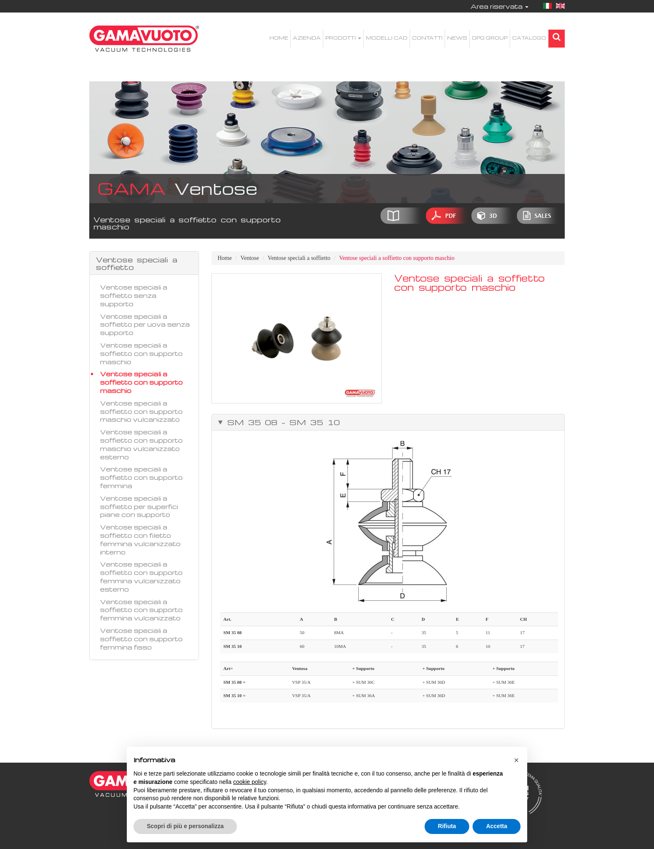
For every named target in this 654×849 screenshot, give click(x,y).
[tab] (388, 422)
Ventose (250, 258)
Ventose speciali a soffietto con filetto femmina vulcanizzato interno (140, 539)
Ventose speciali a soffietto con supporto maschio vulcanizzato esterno (141, 444)
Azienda (307, 38)
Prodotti (343, 38)
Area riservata (499, 6)
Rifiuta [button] (447, 826)
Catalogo (529, 38)
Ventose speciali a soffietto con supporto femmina (141, 477)
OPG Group (490, 38)
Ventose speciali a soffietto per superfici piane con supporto (139, 506)
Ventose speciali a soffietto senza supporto (133, 295)
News (457, 38)
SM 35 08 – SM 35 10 (281, 422)
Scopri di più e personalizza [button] (185, 826)
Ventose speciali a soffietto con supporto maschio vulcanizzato (141, 411)
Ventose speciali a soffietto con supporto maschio (141, 353)
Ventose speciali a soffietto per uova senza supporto (145, 324)
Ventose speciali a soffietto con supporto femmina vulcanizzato (141, 609)
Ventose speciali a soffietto (299, 258)
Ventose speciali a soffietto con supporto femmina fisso (141, 638)
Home (278, 38)
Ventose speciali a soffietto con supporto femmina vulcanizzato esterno (141, 576)
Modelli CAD (386, 38)
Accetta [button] (496, 826)
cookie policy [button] (249, 781)
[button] (516, 760)
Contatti (427, 38)
